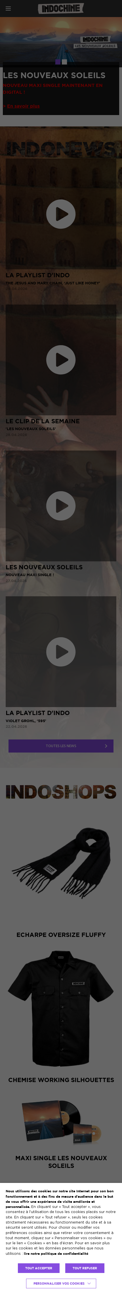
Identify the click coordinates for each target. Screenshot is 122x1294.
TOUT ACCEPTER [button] (38, 1268)
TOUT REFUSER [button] (85, 1268)
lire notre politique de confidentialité (56, 1253)
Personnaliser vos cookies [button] (59, 1283)
